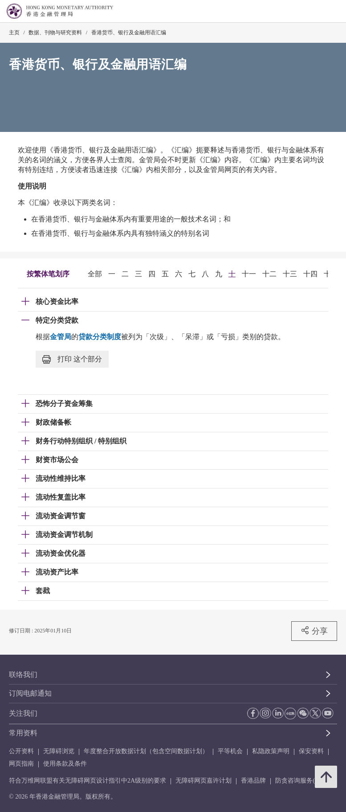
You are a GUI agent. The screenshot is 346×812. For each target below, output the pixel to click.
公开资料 (21, 751)
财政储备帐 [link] (53, 422)
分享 (314, 631)
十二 (269, 274)
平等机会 (230, 751)
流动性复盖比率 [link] (60, 497)
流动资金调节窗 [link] (60, 516)
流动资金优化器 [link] (60, 553)
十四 (310, 274)
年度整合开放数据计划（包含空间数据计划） (146, 751)
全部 (95, 274)
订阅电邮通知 (30, 693)
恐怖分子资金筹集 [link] (64, 403)
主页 (14, 32)
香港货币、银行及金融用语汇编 (128, 32)
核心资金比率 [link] (57, 301)
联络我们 (23, 674)
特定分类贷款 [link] (57, 320)
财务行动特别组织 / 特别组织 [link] (81, 441)
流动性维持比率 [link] (60, 478)
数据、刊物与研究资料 (55, 32)
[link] (317, 11)
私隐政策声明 (270, 751)
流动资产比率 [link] (57, 572)
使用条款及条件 (65, 763)
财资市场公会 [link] (57, 459)
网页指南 (21, 763)
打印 (72, 359)
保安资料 (311, 751)
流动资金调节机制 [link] (64, 534)
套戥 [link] (43, 591)
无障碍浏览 (58, 751)
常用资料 (23, 733)
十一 (249, 274)
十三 (290, 274)
